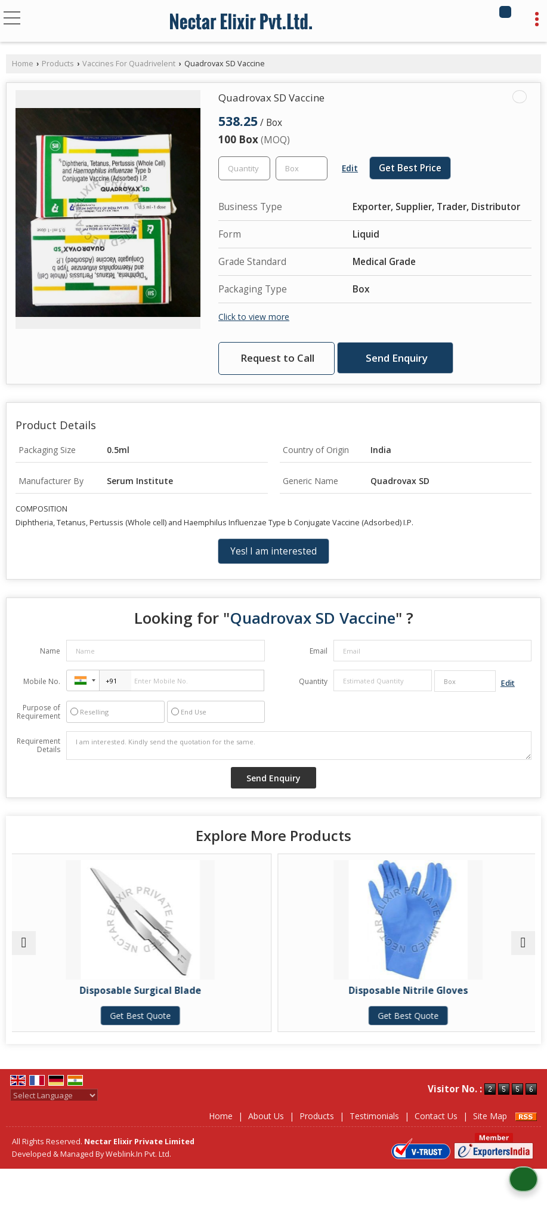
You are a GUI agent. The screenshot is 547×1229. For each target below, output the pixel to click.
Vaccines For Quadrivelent (128, 63)
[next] (523, 943)
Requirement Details (38, 745)
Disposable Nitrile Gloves (405, 990)
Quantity (313, 681)
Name (50, 651)
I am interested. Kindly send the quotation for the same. (298, 745)
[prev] (24, 943)
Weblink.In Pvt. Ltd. (138, 1154)
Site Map (490, 1116)
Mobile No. (41, 681)
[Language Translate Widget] (54, 1095)
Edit (350, 168)
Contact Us (436, 1116)
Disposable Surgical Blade (141, 990)
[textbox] (301, 168)
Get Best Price (410, 168)
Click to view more (253, 316)
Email (318, 651)
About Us (266, 1116)
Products (58, 63)
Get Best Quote (141, 1015)
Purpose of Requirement (38, 712)
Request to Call (277, 358)
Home (22, 63)
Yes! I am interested (273, 551)
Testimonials (374, 1116)
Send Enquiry (397, 358)
